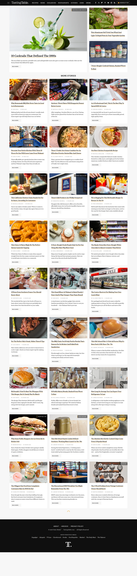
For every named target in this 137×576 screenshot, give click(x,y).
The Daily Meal (91, 561)
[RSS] (114, 3)
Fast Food (43, 181)
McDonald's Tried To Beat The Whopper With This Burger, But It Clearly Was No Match (27, 409)
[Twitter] (99, 3)
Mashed (82, 561)
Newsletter (123, 2)
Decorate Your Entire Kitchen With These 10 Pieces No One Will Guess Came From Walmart (27, 156)
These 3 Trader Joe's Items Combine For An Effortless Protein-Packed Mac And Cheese (68, 156)
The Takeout (101, 561)
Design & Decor (41, 131)
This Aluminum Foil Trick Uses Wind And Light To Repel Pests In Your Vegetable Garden (108, 35)
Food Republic (73, 561)
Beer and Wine (42, 281)
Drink (88, 3)
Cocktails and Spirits (79, 10)
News (43, 3)
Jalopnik (42, 561)
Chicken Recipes (122, 131)
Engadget (35, 561)
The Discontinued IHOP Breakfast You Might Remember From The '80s (67, 509)
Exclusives (51, 3)
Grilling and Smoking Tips (38, 84)
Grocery (124, 46)
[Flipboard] (102, 3)
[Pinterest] (105, 3)
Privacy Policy (77, 550)
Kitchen (74, 3)
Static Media (57, 553)
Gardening (123, 10)
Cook (82, 3)
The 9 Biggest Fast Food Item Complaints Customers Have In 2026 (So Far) (25, 509)
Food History (42, 384)
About (56, 550)
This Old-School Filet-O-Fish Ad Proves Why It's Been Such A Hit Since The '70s (106, 356)
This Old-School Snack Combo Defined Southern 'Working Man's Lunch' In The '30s (67, 459)
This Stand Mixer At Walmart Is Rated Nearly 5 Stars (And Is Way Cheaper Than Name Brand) (66, 306)
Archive (64, 550)
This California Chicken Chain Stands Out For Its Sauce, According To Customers (25, 206)
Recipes (35, 3)
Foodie (65, 561)
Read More (15, 66)
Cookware (123, 484)
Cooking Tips (82, 131)
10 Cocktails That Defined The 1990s (43, 55)
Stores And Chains (80, 181)
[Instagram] (111, 3)
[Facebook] (96, 3)
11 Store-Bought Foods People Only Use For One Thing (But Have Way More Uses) (67, 256)
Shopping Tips (82, 84)
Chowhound (57, 561)
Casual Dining (82, 331)
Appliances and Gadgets (78, 281)
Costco (124, 84)
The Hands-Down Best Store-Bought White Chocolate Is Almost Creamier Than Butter (107, 256)
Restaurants (63, 3)
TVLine (49, 561)
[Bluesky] (108, 3)
